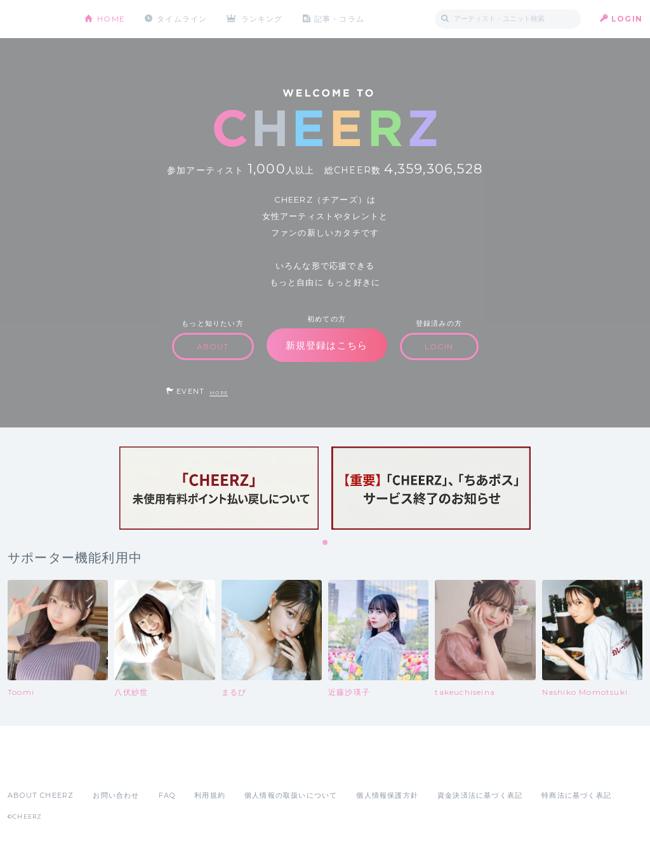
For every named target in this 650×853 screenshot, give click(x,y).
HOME (111, 19)
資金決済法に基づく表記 (479, 795)
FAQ (167, 795)
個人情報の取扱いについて (290, 795)
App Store (37, 767)
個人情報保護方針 (387, 795)
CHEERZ (36, 19)
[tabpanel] (219, 488)
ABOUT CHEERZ (41, 795)
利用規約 (209, 795)
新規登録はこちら (327, 345)
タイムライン (182, 19)
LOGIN (626, 19)
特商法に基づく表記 (576, 795)
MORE (218, 393)
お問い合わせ (116, 795)
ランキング (262, 19)
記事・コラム (339, 19)
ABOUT (213, 346)
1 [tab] (325, 543)
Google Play (104, 767)
